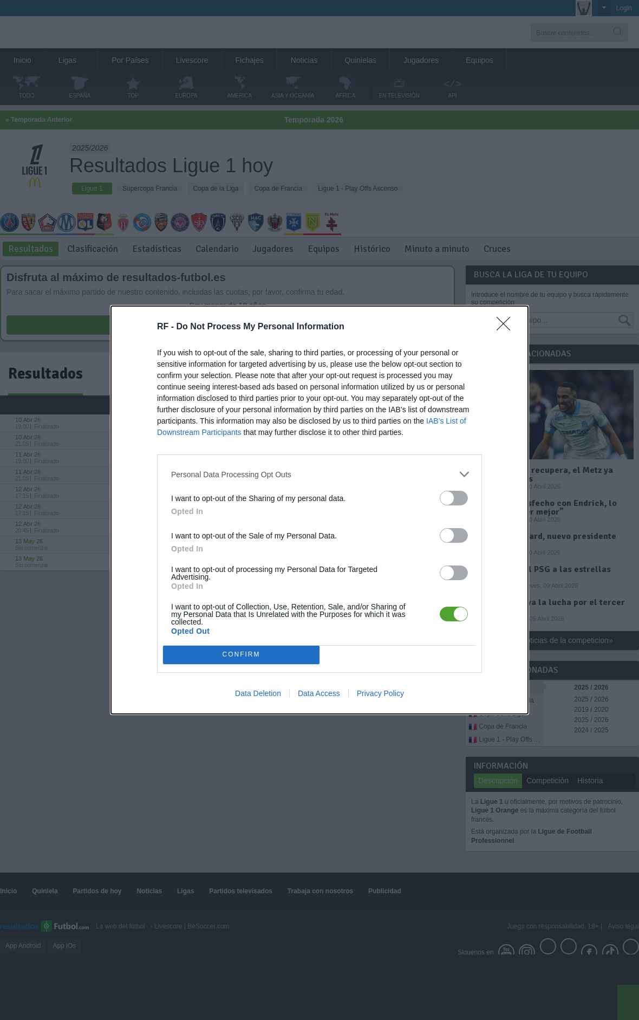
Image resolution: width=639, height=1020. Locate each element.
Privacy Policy (380, 693)
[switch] (454, 498)
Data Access (319, 693)
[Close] (507, 327)
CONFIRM (241, 655)
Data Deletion (258, 693)
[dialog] (319, 510)
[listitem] (319, 474)
